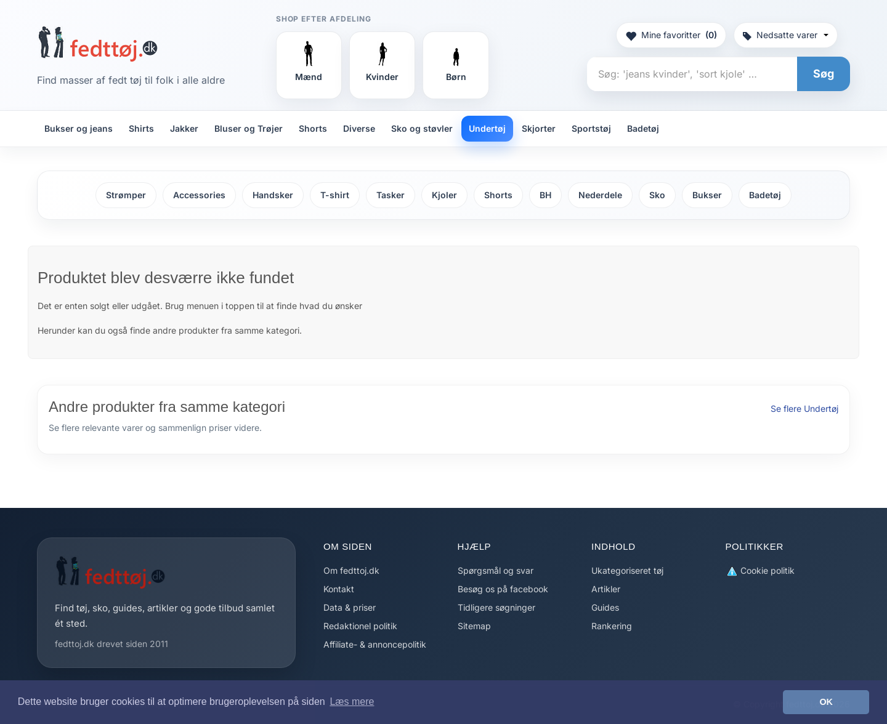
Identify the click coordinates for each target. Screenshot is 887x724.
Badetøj (643, 128)
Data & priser (349, 607)
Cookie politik (760, 571)
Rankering (611, 626)
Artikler (605, 589)
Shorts (313, 128)
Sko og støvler (422, 128)
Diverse (359, 128)
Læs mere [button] (352, 701)
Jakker (184, 128)
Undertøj (487, 128)
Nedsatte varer (785, 35)
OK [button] (826, 702)
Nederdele (600, 195)
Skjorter (539, 128)
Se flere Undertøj (804, 408)
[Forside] (97, 43)
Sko (657, 195)
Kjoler (444, 195)
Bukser (707, 195)
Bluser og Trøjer (248, 128)
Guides (605, 607)
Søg (823, 73)
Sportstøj (591, 128)
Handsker (273, 195)
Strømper (126, 195)
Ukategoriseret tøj (627, 570)
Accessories (199, 195)
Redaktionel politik (360, 626)
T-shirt (334, 195)
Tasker (390, 195)
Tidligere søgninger (496, 607)
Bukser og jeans (78, 128)
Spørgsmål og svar (495, 570)
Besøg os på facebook (503, 589)
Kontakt (338, 589)
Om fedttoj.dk (351, 570)
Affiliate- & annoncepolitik (374, 644)
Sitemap (474, 626)
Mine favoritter (671, 35)
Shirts (141, 128)
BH (545, 195)
